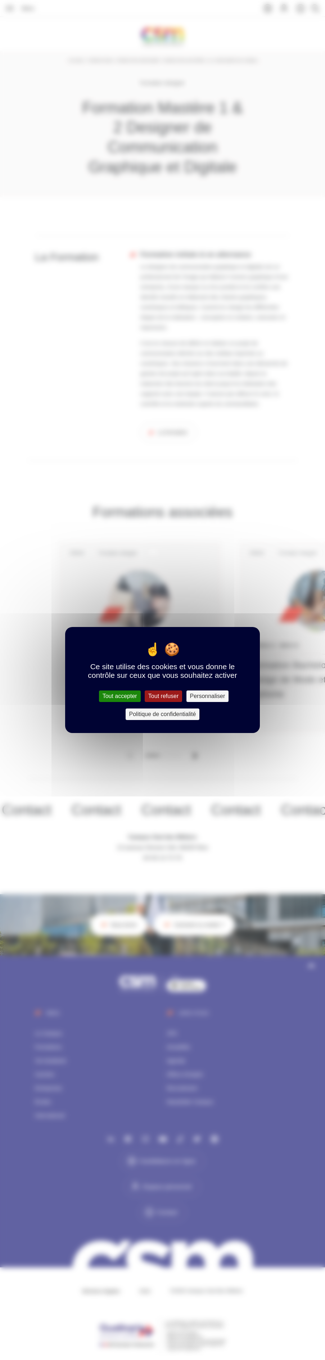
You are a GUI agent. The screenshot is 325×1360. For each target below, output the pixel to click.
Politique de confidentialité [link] (162, 714)
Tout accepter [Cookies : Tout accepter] (120, 696)
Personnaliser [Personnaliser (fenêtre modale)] (207, 696)
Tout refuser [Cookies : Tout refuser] (163, 696)
